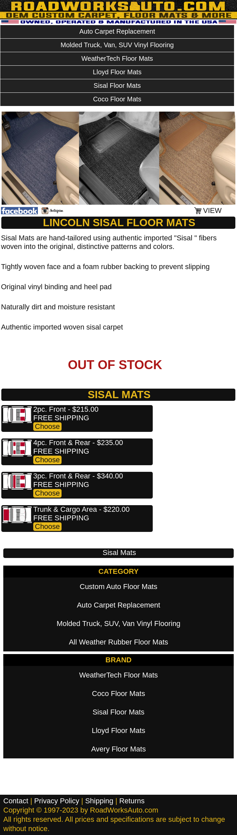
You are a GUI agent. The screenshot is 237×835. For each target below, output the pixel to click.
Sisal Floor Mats (117, 85)
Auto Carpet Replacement (117, 31)
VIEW (212, 210)
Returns (132, 801)
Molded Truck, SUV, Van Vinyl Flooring (118, 623)
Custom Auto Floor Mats (118, 586)
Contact (15, 801)
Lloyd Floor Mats (117, 72)
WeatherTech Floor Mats (117, 58)
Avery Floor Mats (118, 749)
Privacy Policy (56, 801)
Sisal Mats (119, 552)
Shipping (99, 801)
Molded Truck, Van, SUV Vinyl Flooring (117, 45)
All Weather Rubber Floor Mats (118, 642)
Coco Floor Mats (117, 99)
